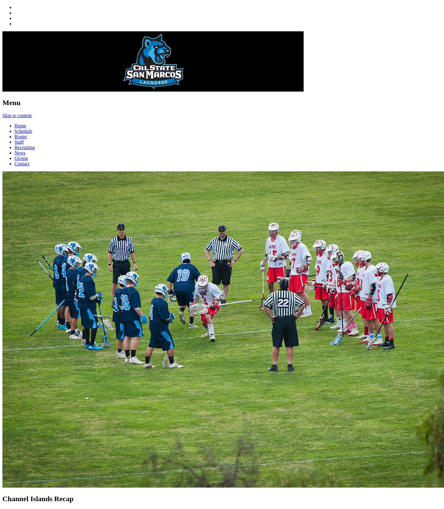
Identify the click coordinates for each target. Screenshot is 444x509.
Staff (19, 142)
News (19, 152)
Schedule (23, 131)
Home (20, 125)
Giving (21, 158)
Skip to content (17, 115)
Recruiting (24, 147)
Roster (20, 136)
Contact (22, 163)
